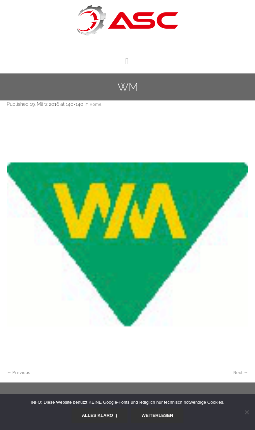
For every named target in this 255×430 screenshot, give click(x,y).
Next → (240, 372)
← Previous (18, 372)
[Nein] (246, 412)
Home (96, 104)
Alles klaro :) (99, 415)
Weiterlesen (157, 415)
